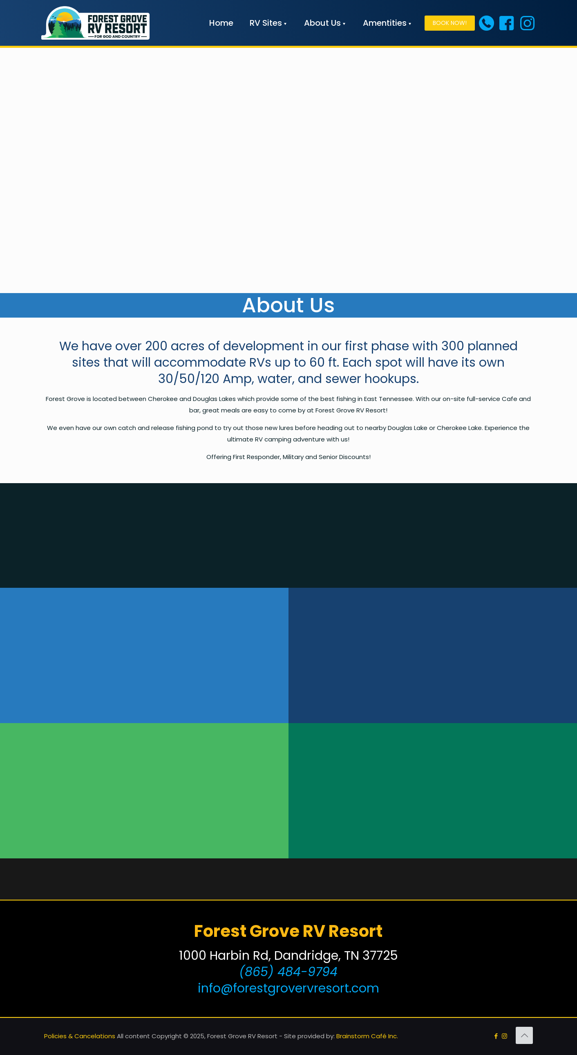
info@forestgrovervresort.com (288, 988)
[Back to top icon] (524, 1035)
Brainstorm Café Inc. (367, 1036)
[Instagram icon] (504, 1036)
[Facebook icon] (496, 1036)
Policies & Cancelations (79, 1036)
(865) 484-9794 (288, 972)
